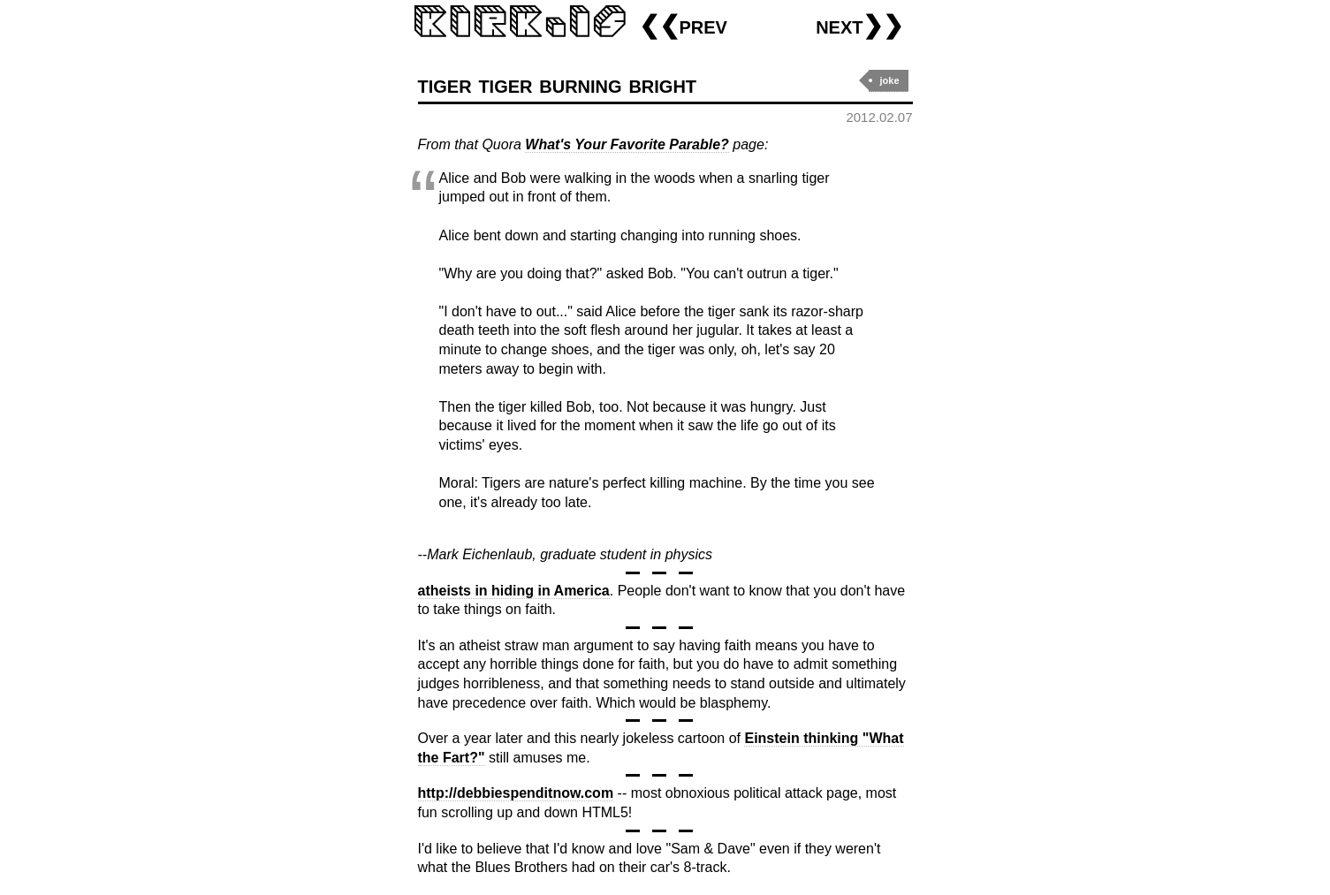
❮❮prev (683, 25)
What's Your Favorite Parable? (627, 144)
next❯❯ (859, 25)
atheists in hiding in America (514, 590)
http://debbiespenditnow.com (516, 792)
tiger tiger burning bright (557, 84)
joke (889, 80)
